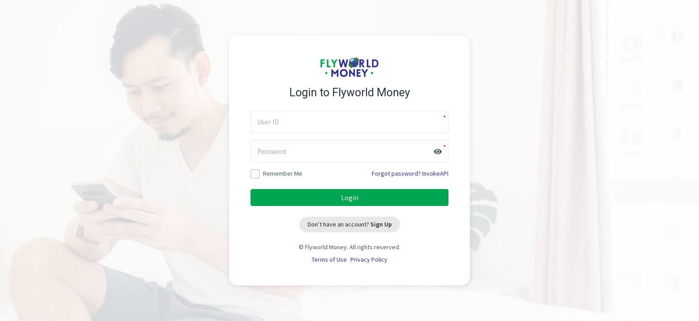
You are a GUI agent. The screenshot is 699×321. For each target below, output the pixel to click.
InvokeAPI (435, 173)
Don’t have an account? (350, 224)
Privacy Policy (368, 259)
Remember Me (276, 173)
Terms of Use (329, 259)
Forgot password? (396, 173)
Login (349, 197)
